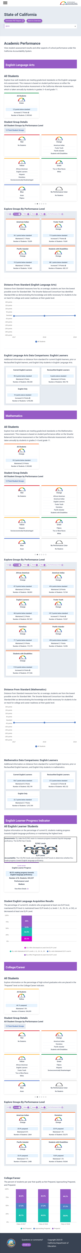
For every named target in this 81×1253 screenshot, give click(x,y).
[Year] (40, 26)
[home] (43, 3)
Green (35, 214)
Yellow (26, 214)
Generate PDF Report (14, 21)
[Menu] (5, 3)
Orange (17, 214)
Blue (43, 214)
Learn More (21, 865)
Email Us (26, 1245)
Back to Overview (34, 21)
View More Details (21, 889)
